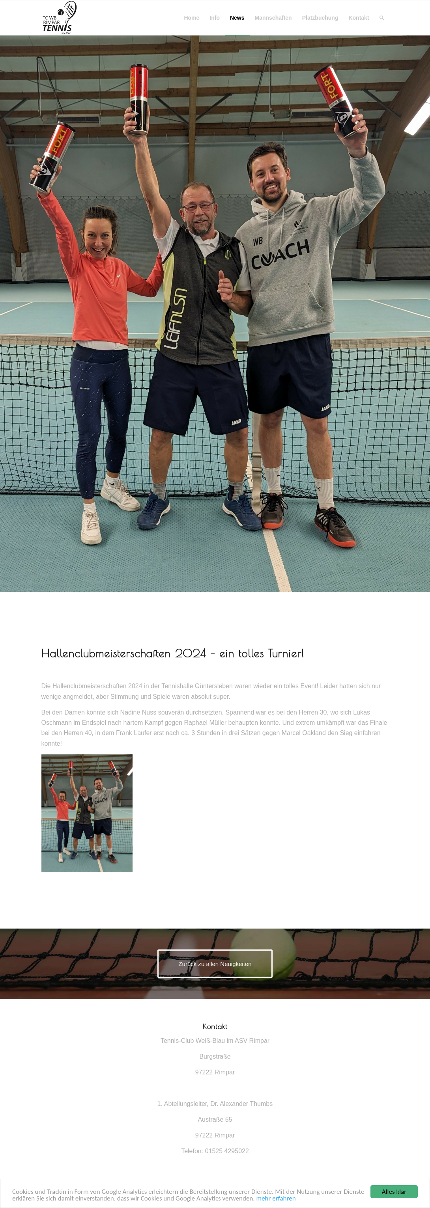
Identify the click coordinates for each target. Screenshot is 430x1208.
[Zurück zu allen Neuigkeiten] (214, 963)
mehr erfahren (275, 1199)
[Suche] (381, 17)
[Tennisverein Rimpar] (59, 17)
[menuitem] (191, 17)
